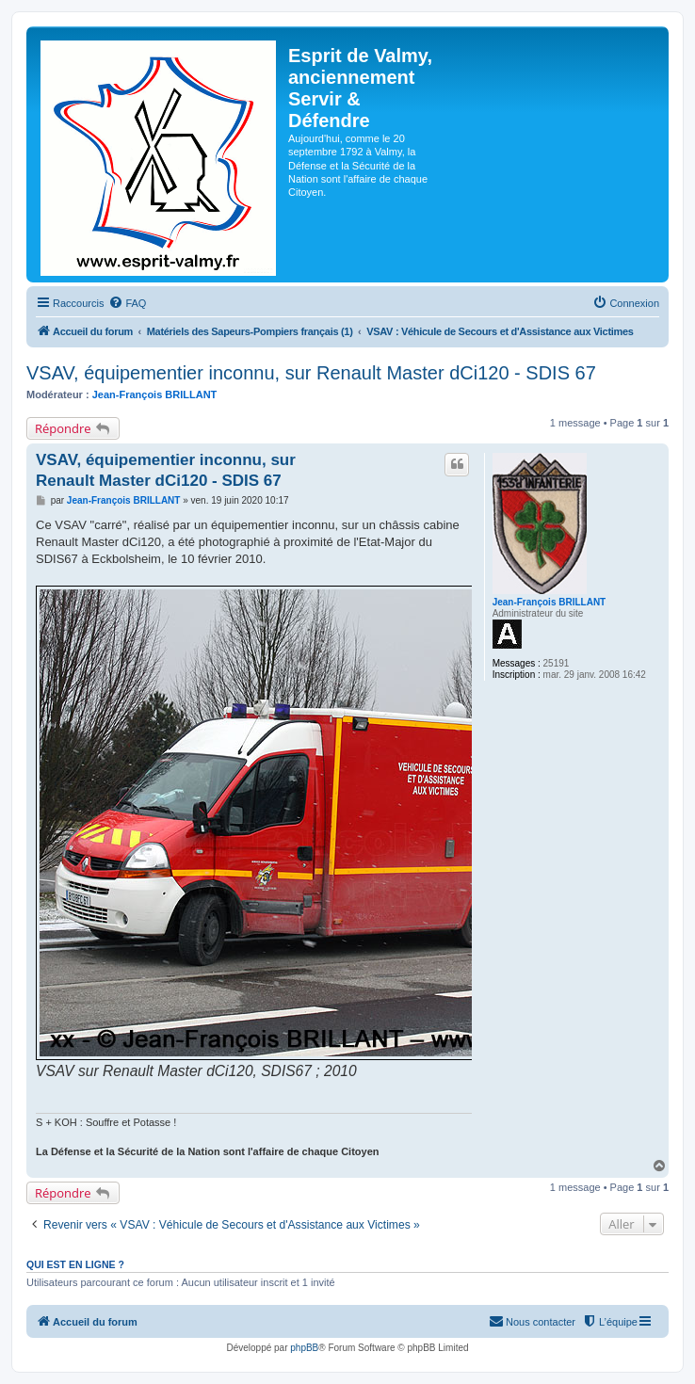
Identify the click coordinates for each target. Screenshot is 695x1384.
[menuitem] (127, 303)
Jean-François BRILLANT (155, 394)
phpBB (304, 1348)
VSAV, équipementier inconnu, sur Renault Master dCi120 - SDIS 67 (311, 372)
